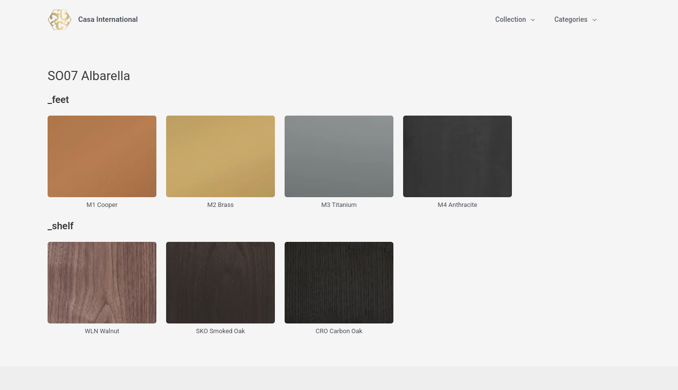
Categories (575, 19)
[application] (530, 19)
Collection (515, 19)
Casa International (108, 19)
